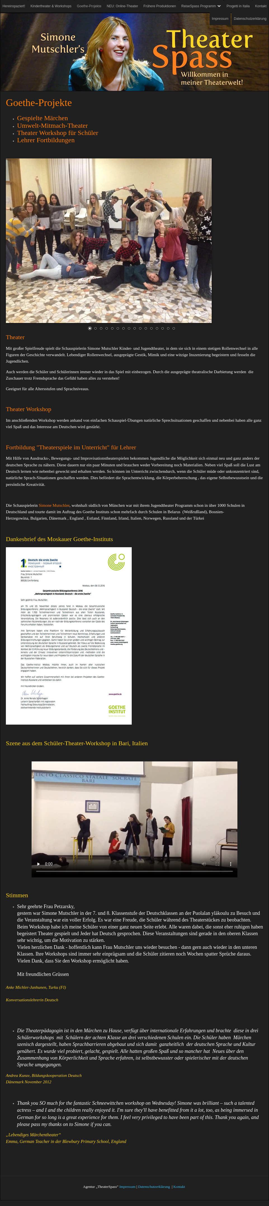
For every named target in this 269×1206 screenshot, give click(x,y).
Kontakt (179, 1187)
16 (173, 328)
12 (151, 328)
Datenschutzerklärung (154, 1187)
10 (140, 328)
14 (162, 328)
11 (145, 328)
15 (168, 328)
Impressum (127, 1187)
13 (157, 328)
